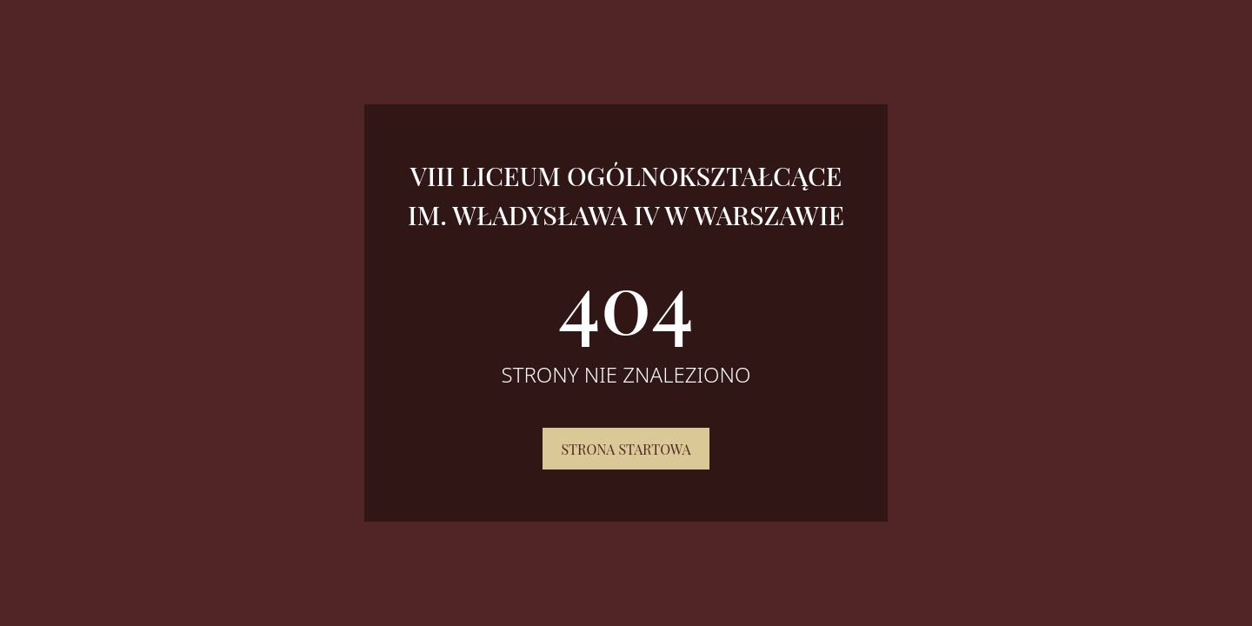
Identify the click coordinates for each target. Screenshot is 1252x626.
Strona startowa (625, 449)
